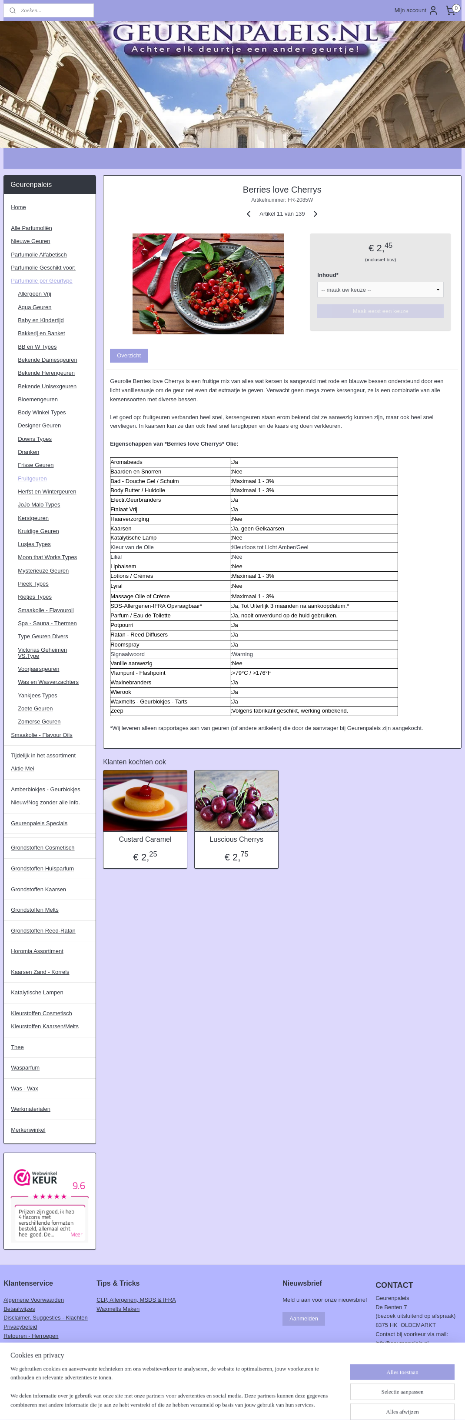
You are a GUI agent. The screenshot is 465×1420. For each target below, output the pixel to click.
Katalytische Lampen (37, 992)
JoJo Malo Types (39, 504)
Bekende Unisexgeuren (47, 386)
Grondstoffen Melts (35, 910)
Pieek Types (33, 583)
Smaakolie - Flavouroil (46, 610)
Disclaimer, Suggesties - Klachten (45, 1317)
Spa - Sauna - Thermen (47, 623)
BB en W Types (37, 346)
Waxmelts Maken (118, 1309)
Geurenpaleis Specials (39, 823)
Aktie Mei (22, 768)
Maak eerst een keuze (381, 311)
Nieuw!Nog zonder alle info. (45, 802)
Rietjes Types (35, 596)
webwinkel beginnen (249, 1404)
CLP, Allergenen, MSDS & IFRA (136, 1300)
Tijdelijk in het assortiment (43, 755)
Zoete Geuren (35, 708)
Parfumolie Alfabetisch (39, 254)
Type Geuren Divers (43, 636)
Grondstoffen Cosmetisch (42, 847)
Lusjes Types (34, 544)
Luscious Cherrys (237, 839)
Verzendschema (23, 1354)
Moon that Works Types (47, 557)
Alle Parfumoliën (31, 228)
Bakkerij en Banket (41, 333)
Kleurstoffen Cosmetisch (41, 1013)
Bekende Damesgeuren (47, 360)
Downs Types (35, 439)
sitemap (205, 1404)
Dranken (28, 452)
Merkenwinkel (28, 1130)
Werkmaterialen (30, 1109)
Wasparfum (25, 1067)
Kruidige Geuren (38, 531)
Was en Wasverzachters (48, 682)
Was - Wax (24, 1088)
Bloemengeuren (38, 399)
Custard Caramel (145, 839)
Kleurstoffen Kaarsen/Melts (45, 1026)
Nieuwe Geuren (30, 241)
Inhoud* (328, 275)
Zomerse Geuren (39, 721)
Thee (17, 1047)
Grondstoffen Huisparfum (42, 868)
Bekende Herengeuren (46, 373)
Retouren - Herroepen (30, 1336)
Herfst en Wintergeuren (47, 491)
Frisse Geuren (35, 465)
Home (18, 207)
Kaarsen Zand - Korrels (40, 972)
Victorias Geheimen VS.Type (42, 653)
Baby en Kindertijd (41, 320)
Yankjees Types (37, 695)
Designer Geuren (39, 425)
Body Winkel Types (42, 412)
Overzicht (129, 355)
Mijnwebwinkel (316, 1404)
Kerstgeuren (33, 518)
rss (221, 1404)
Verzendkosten (22, 1345)
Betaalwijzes (19, 1309)
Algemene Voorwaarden (33, 1300)
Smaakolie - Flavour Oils (42, 735)
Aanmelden (303, 1318)
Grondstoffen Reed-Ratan (43, 930)
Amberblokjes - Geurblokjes (45, 789)
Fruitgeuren (32, 478)
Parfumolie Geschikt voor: (43, 267)
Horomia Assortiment (37, 951)
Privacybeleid (20, 1326)
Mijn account (416, 10)
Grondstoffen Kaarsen (38, 889)
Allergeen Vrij (34, 293)
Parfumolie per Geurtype (42, 280)
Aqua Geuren (34, 307)
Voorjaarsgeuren (38, 669)
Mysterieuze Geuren (43, 570)
